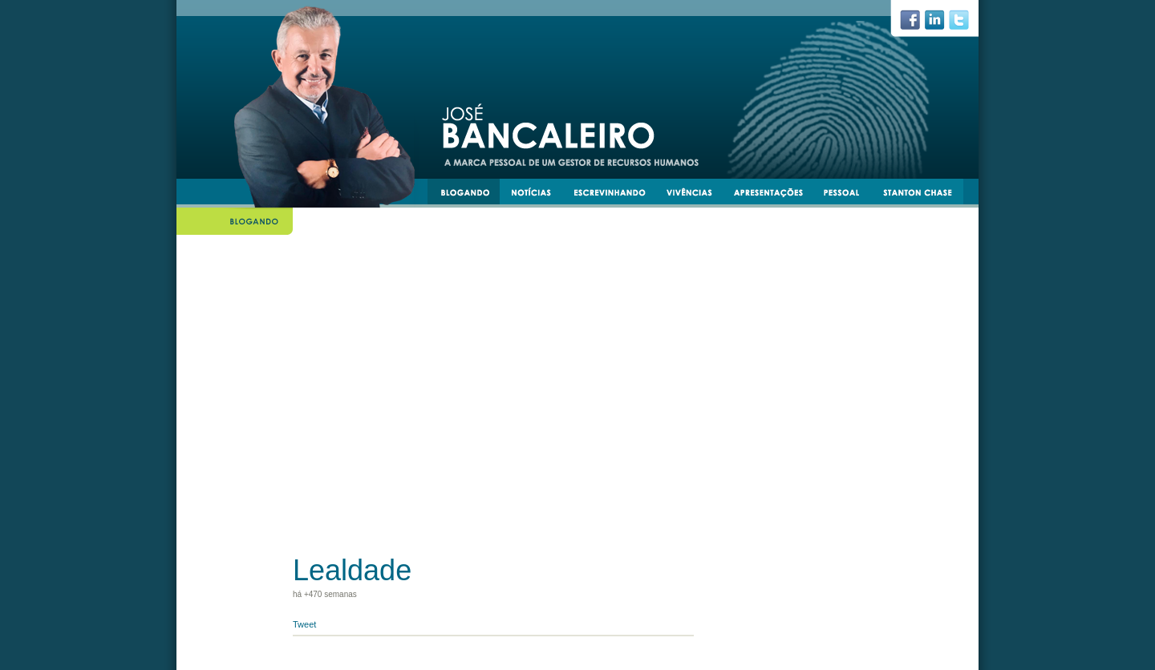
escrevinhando (615, 195)
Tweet (304, 624)
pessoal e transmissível (849, 195)
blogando (470, 195)
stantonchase (923, 195)
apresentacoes (775, 195)
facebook (916, 24)
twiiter (965, 24)
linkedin (940, 24)
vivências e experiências (696, 195)
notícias (537, 195)
